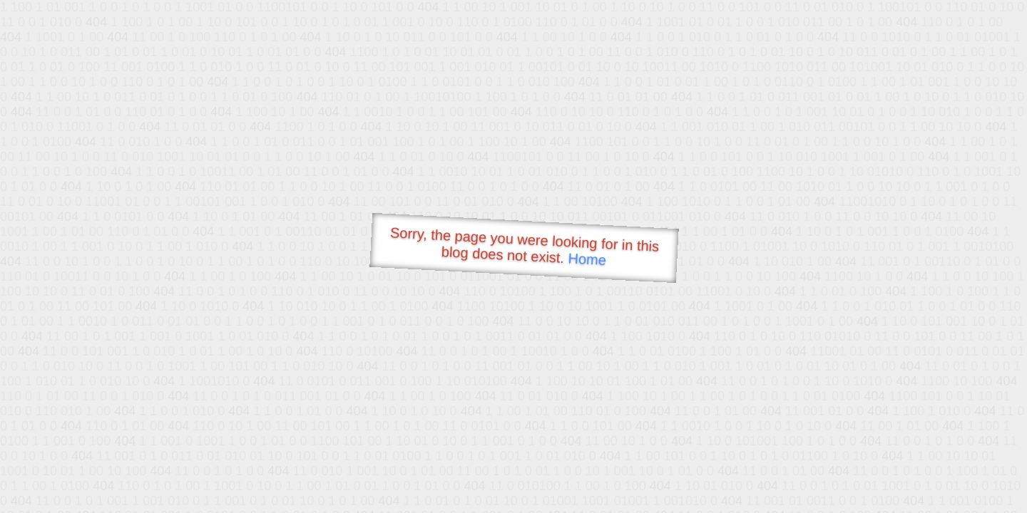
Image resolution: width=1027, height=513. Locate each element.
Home (587, 259)
